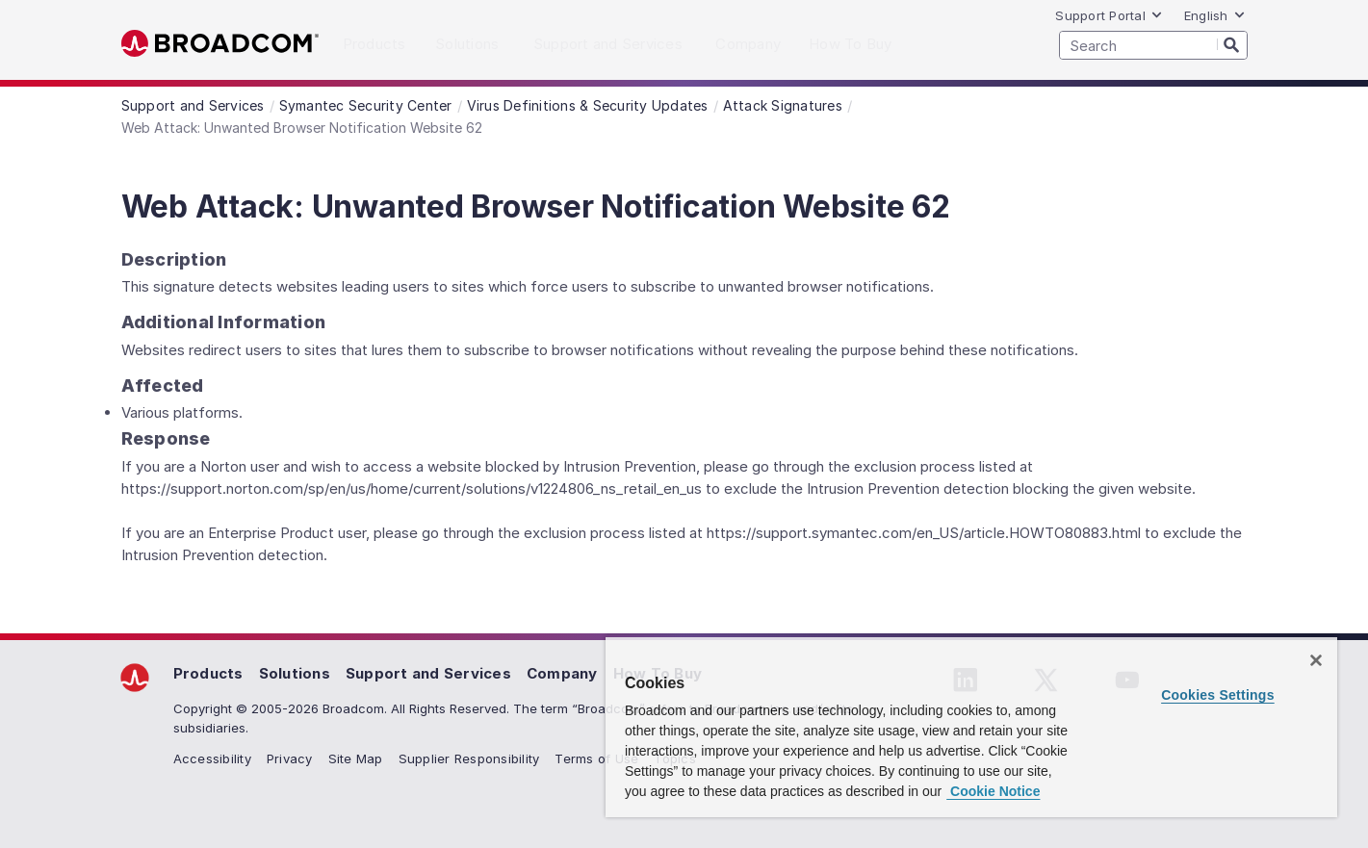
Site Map (355, 758)
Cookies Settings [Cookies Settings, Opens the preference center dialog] (1218, 695)
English (1215, 15)
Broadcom (220, 43)
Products (208, 673)
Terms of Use (596, 758)
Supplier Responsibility (469, 758)
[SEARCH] (1153, 45)
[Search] (1232, 44)
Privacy (290, 758)
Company (562, 673)
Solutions (294, 673)
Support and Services (428, 673)
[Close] (1316, 660)
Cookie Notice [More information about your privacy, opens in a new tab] (993, 791)
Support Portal (1109, 15)
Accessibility (212, 758)
